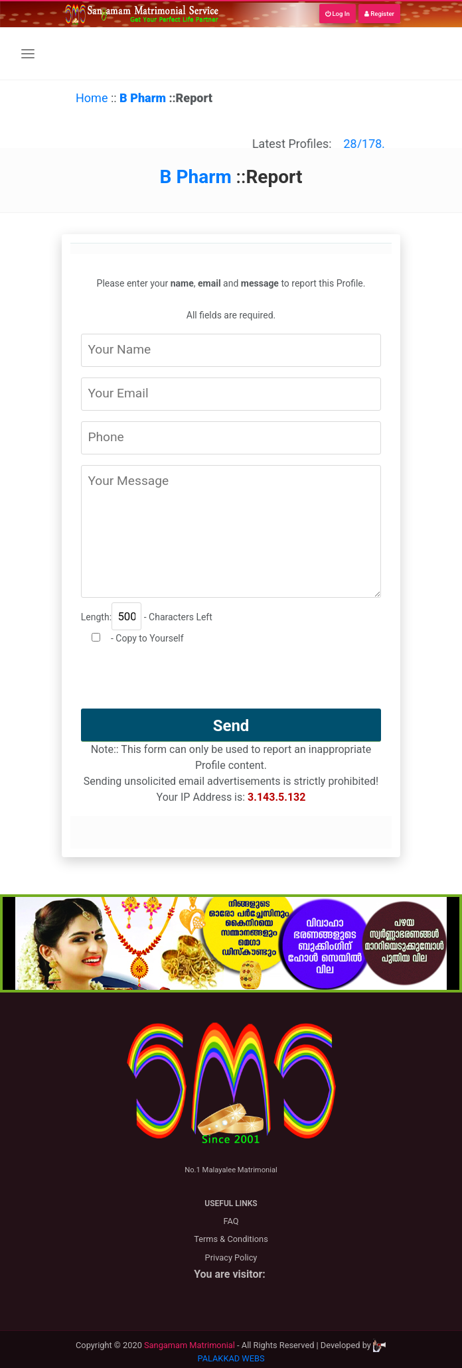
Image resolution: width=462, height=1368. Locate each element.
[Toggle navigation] (28, 53)
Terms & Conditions (231, 1239)
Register (379, 13)
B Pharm (144, 98)
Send (231, 726)
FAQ (230, 1221)
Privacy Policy (231, 1258)
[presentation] (231, 683)
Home (92, 98)
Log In (337, 13)
